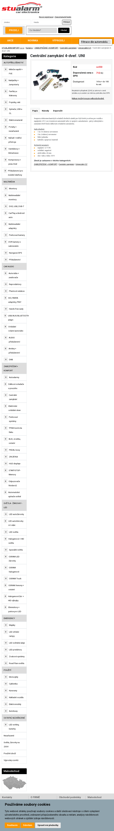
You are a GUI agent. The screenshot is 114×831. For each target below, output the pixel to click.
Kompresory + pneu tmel (14, 162)
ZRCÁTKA (13, 457)
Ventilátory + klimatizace (14, 151)
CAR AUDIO (9, 266)
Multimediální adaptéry (14, 226)
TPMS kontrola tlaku (15, 430)
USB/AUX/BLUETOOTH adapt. (18, 317)
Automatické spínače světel (14, 494)
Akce (10, 40)
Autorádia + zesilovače (14, 275)
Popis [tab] (35, 111)
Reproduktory (15, 284)
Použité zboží (10, 753)
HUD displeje (14, 463)
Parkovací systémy (13, 419)
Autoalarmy (14, 377)
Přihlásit (66, 22)
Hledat (64, 30)
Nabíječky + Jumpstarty (14, 82)
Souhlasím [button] (12, 825)
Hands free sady (16, 309)
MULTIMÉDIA (9, 181)
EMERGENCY (9, 618)
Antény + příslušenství (14, 350)
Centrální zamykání (68, 48)
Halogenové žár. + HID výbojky (16, 598)
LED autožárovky (16, 514)
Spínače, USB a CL (15, 111)
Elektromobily (15, 704)
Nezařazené (9, 735)
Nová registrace (46, 17)
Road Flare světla (16, 663)
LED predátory (15, 649)
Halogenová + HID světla (16, 541)
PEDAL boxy (14, 450)
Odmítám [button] (27, 825)
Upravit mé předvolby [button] (48, 825)
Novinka (33, 40)
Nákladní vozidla (16, 697)
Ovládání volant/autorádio (15, 328)
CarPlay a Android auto (16, 215)
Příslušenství (14, 259)
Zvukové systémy (16, 656)
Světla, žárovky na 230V (12, 744)
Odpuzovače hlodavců (14, 483)
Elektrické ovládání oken (14, 408)
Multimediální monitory (14, 197)
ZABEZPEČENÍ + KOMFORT (46, 48)
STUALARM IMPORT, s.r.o (13, 48)
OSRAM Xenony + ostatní (16, 587)
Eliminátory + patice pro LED (14, 609)
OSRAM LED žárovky (14, 558)
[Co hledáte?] (42, 30)
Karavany (13, 690)
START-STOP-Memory (15, 472)
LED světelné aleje (17, 643)
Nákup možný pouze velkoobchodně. (88, 98)
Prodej (14, 30)
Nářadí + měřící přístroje (15, 140)
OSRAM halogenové (14, 569)
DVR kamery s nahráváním (14, 244)
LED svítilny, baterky (14, 726)
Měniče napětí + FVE (16, 71)
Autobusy (13, 711)
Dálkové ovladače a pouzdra (16, 386)
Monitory (13, 188)
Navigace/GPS (15, 253)
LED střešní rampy (14, 634)
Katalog (29, 48)
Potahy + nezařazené (14, 129)
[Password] (46, 22)
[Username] (16, 22)
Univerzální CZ (84, 48)
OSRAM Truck (15, 578)
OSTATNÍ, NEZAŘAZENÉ (14, 718)
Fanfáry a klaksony (13, 93)
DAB (11, 359)
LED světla (13, 532)
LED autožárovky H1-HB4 (15, 523)
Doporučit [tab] (57, 111)
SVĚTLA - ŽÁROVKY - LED (13, 505)
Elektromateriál (15, 120)
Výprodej (58, 40)
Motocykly (13, 677)
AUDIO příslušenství (14, 339)
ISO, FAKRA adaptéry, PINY (14, 300)
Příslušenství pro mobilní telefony (15, 173)
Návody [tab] (45, 111)
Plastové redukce (16, 291)
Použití (7, 670)
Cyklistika (13, 684)
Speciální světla (16, 550)
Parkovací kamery (17, 235)
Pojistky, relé (14, 102)
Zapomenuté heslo (63, 17)
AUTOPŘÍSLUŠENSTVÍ (13, 62)
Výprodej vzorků (11, 760)
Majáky (12, 625)
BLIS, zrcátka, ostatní (15, 441)
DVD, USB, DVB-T (16, 206)
